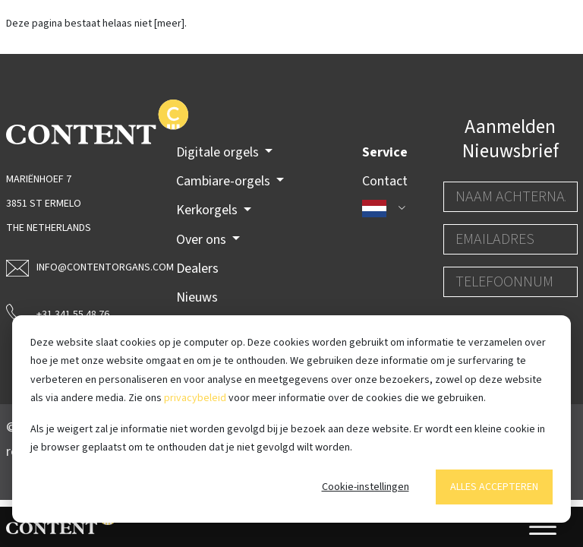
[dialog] (291, 419)
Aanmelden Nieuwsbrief (510, 139)
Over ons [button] (202, 239)
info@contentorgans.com (73, 267)
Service (385, 152)
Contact (385, 181)
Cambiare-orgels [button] (224, 181)
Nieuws (197, 297)
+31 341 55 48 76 (57, 313)
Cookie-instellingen (365, 487)
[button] (385, 208)
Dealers (197, 268)
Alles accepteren (494, 487)
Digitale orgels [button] (219, 152)
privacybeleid (195, 398)
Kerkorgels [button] (208, 210)
